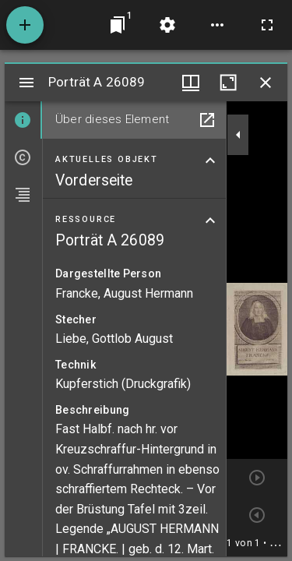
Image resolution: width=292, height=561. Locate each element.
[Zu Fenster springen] (117, 25)
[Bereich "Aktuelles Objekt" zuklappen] (210, 160)
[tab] (23, 120)
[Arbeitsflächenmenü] (167, 25)
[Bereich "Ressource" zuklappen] (210, 220)
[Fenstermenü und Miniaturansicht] (190, 82)
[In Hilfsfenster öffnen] (207, 120)
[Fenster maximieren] (228, 82)
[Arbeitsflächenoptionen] (217, 25)
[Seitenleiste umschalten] (26, 82)
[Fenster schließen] (265, 82)
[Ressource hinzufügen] (25, 25)
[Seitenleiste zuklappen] (238, 134)
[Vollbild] (267, 25)
